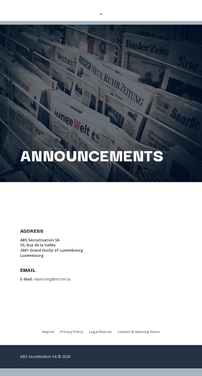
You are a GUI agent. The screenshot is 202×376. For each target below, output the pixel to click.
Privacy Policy (71, 332)
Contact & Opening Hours (139, 332)
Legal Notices (100, 332)
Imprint (48, 332)
